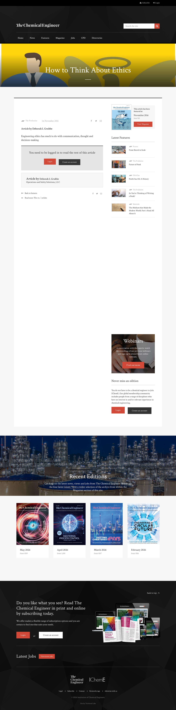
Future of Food (135, 162)
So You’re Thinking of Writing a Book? (138, 191)
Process (135, 146)
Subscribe (145, 3)
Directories (81, 38)
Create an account (69, 161)
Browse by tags (95, 683)
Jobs (62, 38)
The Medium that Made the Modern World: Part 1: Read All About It (141, 206)
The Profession (32, 120)
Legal (58, 683)
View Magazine (143, 123)
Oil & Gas (136, 173)
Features (39, 38)
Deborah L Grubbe (51, 178)
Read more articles (36, 197)
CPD (70, 38)
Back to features (31, 192)
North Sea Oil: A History (139, 176)
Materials (136, 200)
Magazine (52, 38)
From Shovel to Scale (138, 149)
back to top (152, 587)
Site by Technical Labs (88, 695)
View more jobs (47, 649)
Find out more (133, 360)
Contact (81, 683)
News (28, 38)
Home (19, 38)
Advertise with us (113, 683)
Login (156, 3)
